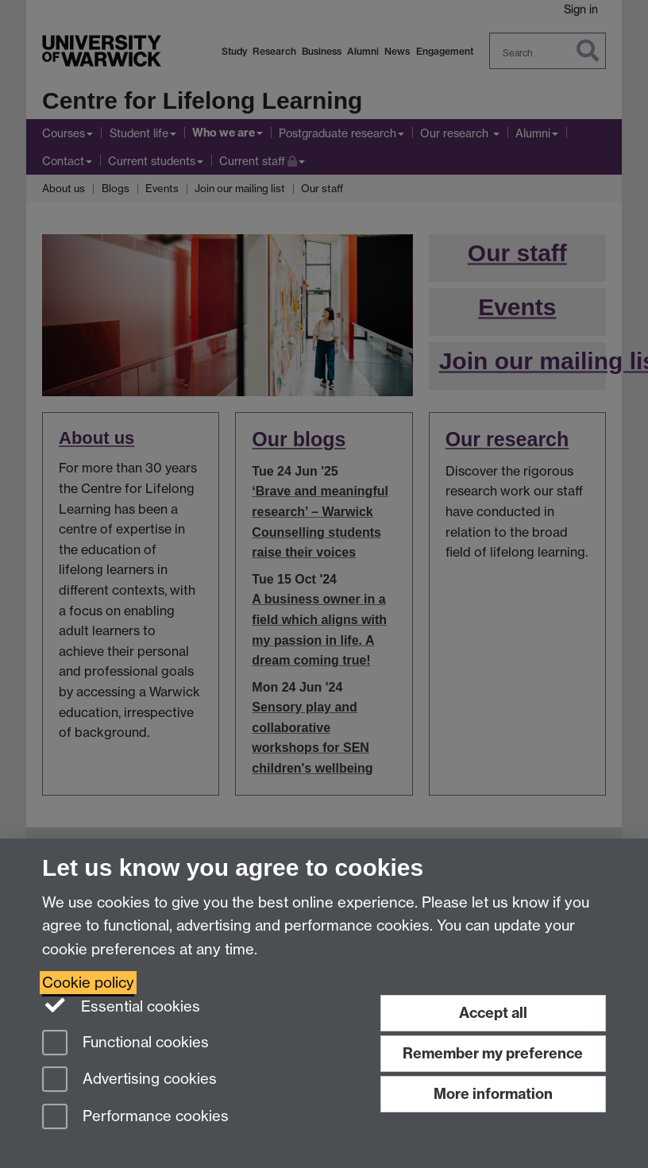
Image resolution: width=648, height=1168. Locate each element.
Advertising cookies (129, 1080)
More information (493, 1094)
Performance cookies (135, 1117)
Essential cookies (121, 1005)
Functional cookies (125, 1043)
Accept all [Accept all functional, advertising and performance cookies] (493, 1013)
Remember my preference (493, 1053)
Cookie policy (88, 982)
